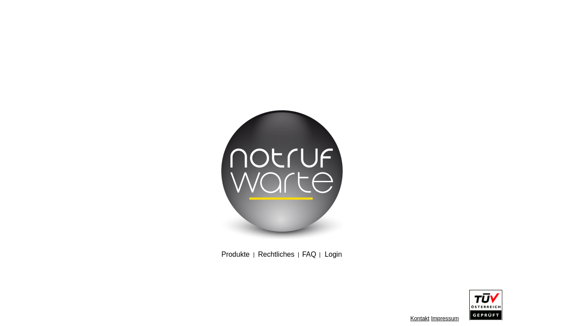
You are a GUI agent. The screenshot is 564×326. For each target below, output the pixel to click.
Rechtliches (276, 254)
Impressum (445, 318)
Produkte (235, 254)
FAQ (309, 254)
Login (333, 254)
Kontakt (419, 318)
